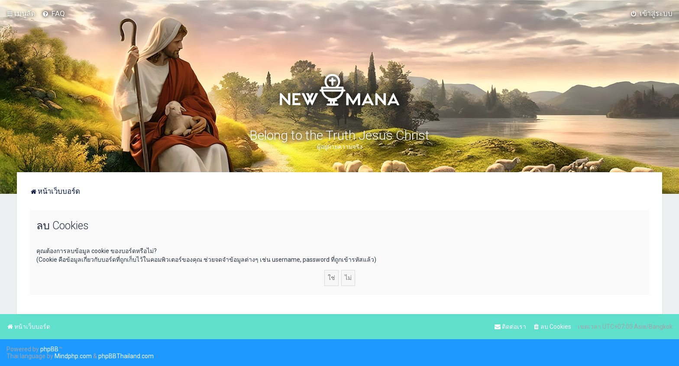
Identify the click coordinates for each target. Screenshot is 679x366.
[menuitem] (53, 13)
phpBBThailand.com (126, 356)
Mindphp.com (73, 356)
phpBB (49, 349)
